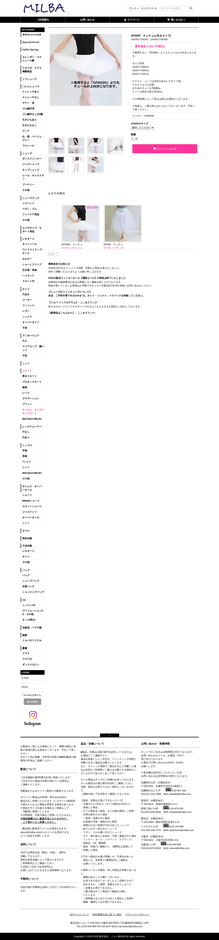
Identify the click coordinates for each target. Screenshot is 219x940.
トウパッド (28, 203)
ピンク (26, 130)
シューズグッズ (30, 198)
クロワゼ (27, 658)
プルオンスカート (32, 381)
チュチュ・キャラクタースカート (33, 411)
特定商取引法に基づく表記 (107, 914)
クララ (26, 653)
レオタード (28, 238)
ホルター (27, 258)
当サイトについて (79, 914)
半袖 (24, 450)
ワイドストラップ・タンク (33, 251)
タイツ (26, 289)
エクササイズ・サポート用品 (32, 230)
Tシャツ (26, 461)
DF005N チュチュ (71, 244)
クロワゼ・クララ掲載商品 (32, 70)
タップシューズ (30, 169)
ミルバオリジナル (32, 640)
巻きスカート (29, 376)
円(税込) (156, 46)
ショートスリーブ (32, 264)
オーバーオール (30, 517)
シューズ (27, 153)
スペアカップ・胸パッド (33, 348)
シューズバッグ (30, 580)
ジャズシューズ (30, 164)
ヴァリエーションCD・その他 (32, 612)
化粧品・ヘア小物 (32, 627)
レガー (26, 311)
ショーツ (27, 495)
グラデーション (30, 398)
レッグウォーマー (32, 426)
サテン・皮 (28, 102)
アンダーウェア (30, 335)
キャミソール (29, 244)
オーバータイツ (30, 322)
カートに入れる (164, 148)
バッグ (26, 570)
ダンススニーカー (32, 158)
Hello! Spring (30, 49)
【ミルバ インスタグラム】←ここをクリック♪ (73, 302)
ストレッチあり (30, 91)
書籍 (24, 648)
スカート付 (28, 281)
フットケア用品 (30, 214)
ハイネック (28, 275)
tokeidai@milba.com (180, 794)
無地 (24, 387)
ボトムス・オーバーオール (32, 488)
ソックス (27, 316)
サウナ (26, 530)
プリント (27, 404)
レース (26, 392)
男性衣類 (27, 538)
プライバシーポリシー (137, 914)
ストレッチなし (30, 97)
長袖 (24, 456)
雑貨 (24, 635)
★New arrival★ (31, 34)
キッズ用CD (28, 619)
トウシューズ (29, 79)
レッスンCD (28, 605)
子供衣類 (27, 545)
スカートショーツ (32, 506)
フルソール (28, 145)
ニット (26, 363)
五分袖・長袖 (29, 270)
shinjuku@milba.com (181, 812)
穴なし (26, 431)
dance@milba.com (179, 848)
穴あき (26, 294)
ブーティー (28, 184)
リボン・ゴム (29, 208)
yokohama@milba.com (182, 830)
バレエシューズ (30, 86)
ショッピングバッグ (33, 592)
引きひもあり (29, 119)
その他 (26, 190)
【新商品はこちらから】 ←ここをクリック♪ (72, 312)
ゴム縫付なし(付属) (32, 114)
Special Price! (30, 42)
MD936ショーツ (31, 500)
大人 (24, 340)
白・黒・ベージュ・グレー (33, 138)
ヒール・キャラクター (33, 177)
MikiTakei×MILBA (32, 418)
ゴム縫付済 (28, 108)
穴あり (26, 437)
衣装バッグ (28, 586)
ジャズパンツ (29, 512)
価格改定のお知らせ (59, 263)
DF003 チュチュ (113, 244)
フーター (27, 299)
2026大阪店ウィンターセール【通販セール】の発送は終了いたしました (87, 278)
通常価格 (139, 46)
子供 (24, 327)
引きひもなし (29, 125)
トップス (27, 445)
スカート (27, 370)
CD (24, 600)
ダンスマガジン (30, 664)
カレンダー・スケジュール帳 (32, 59)
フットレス (28, 305)
